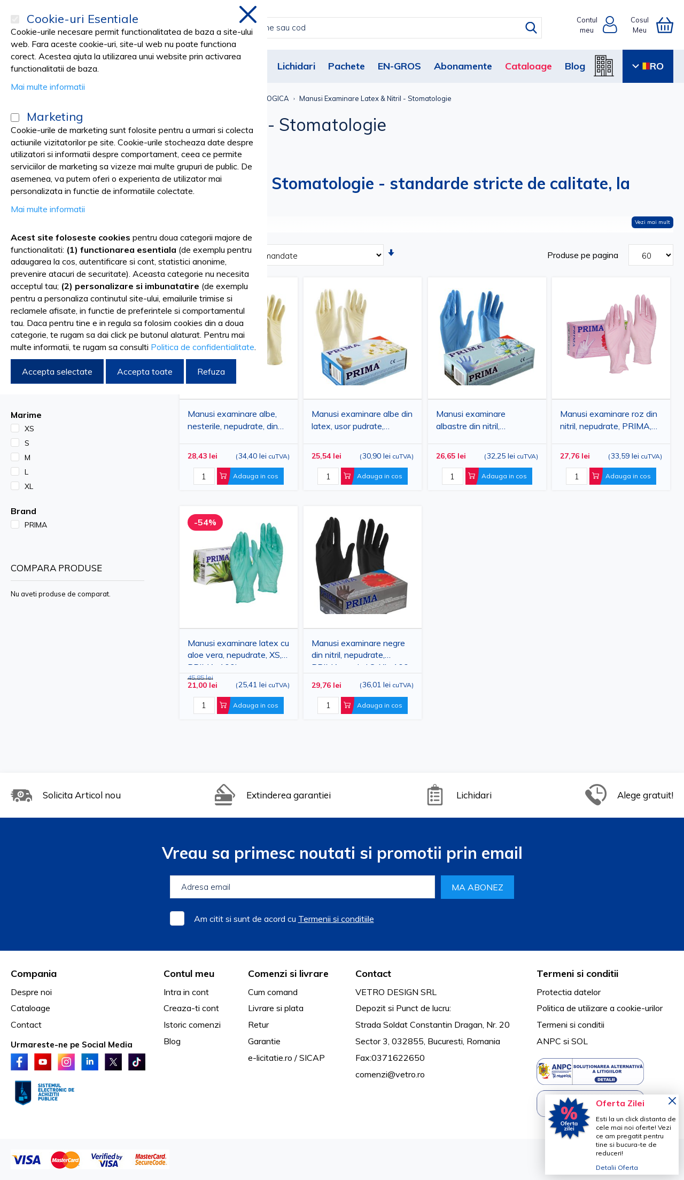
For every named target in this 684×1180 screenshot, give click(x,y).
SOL (579, 1041)
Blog (575, 66)
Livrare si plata (276, 1008)
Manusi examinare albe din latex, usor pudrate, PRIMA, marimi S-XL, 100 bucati (362, 422)
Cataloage (528, 66)
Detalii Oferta (617, 1167)
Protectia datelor (569, 992)
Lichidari (296, 66)
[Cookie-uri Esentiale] (15, 19)
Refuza (211, 371)
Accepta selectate (57, 371)
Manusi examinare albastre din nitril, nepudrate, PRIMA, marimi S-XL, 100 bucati (485, 422)
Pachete (346, 66)
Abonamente (463, 66)
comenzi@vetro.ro (390, 1074)
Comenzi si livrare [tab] (288, 973)
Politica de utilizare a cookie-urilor (600, 1008)
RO (648, 66)
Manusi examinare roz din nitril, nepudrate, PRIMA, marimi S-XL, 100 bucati (608, 422)
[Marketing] (15, 117)
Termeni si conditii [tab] (577, 973)
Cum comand (273, 992)
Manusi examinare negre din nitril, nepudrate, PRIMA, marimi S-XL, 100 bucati (360, 651)
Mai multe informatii (48, 86)
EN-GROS (399, 66)
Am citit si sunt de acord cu (284, 918)
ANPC (549, 1041)
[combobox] (353, 27)
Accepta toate (145, 371)
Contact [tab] (373, 973)
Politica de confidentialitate (202, 346)
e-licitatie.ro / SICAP (286, 1057)
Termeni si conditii (570, 1024)
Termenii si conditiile (336, 918)
